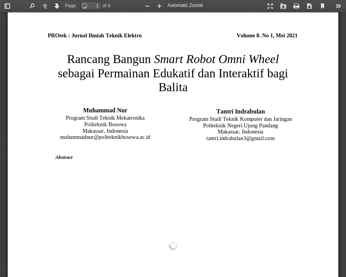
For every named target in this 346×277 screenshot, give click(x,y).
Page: (71, 5)
